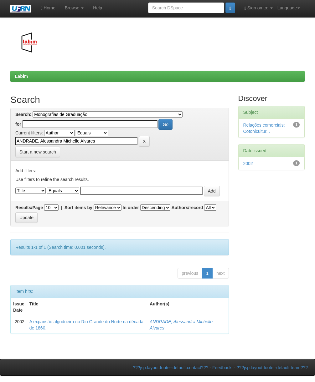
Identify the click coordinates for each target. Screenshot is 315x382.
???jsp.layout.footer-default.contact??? (170, 367)
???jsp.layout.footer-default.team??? (272, 367)
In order (131, 207)
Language (288, 7)
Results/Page (29, 207)
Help (97, 7)
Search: (23, 114)
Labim (21, 76)
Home (48, 8)
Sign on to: (259, 8)
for (18, 124)
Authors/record (187, 207)
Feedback (221, 367)
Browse (74, 7)
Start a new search (37, 151)
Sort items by (78, 207)
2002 (248, 163)
